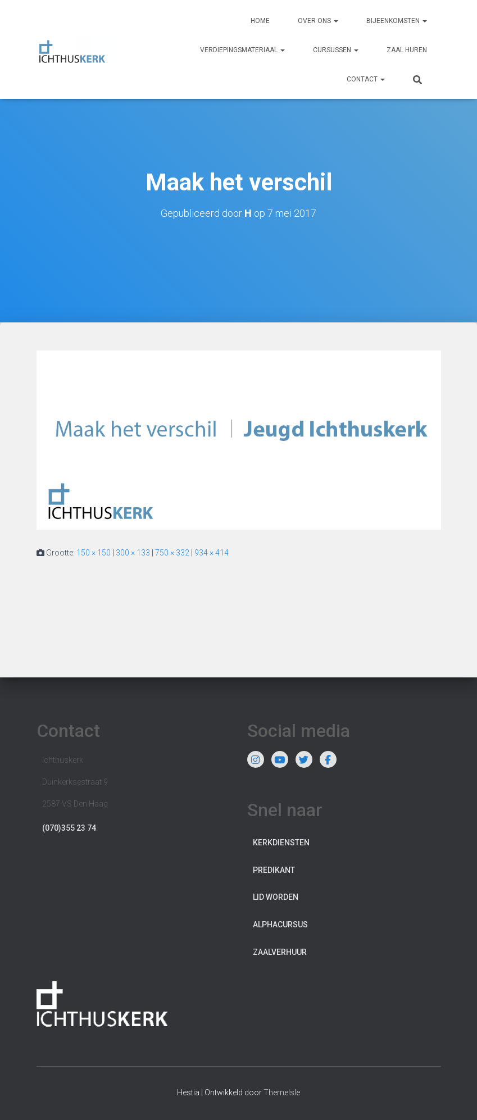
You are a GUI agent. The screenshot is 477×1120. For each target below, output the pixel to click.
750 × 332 (172, 552)
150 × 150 (93, 552)
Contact (366, 79)
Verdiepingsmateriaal (242, 50)
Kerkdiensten (281, 842)
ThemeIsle (282, 1092)
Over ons (318, 21)
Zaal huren (407, 50)
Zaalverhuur (280, 952)
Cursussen (335, 50)
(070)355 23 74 (69, 827)
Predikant (274, 870)
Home (260, 21)
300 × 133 (133, 552)
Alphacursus (280, 924)
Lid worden (275, 897)
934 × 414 (211, 552)
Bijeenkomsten (396, 21)
